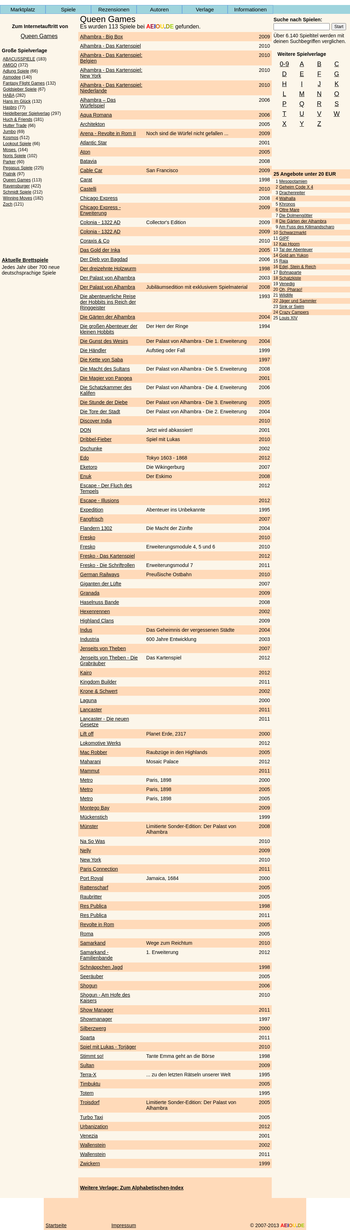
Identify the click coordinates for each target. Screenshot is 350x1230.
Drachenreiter (292, 192)
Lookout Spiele (17, 143)
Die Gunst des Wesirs (104, 341)
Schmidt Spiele (17, 192)
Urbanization (94, 1126)
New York (90, 860)
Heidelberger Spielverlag (26, 113)
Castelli (88, 189)
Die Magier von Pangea (106, 378)
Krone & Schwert (98, 691)
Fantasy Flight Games (23, 83)
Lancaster (91, 709)
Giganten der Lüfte (100, 584)
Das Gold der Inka (100, 250)
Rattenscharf (94, 887)
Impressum (123, 1225)
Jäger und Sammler (298, 300)
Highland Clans (97, 621)
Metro (86, 780)
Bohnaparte (290, 272)
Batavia (88, 161)
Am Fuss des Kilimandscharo (306, 226)
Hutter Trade (15, 125)
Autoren (159, 9)
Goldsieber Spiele (20, 89)
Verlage (205, 9)
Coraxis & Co (94, 241)
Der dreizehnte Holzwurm (108, 268)
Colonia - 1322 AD (100, 222)
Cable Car (91, 170)
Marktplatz (22, 9)
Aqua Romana (96, 115)
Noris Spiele (14, 155)
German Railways (99, 574)
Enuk (85, 476)
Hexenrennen (95, 611)
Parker (9, 161)
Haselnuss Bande (99, 602)
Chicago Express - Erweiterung (100, 210)
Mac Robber (93, 752)
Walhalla (287, 198)
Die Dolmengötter (295, 215)
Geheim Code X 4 (296, 187)
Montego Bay (95, 808)
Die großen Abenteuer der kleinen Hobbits (108, 329)
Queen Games (39, 36)
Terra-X (88, 1074)
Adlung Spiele (16, 71)
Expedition (91, 510)
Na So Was (92, 841)
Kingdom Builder (98, 682)
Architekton (92, 124)
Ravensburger (16, 186)
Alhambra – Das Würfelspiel (98, 102)
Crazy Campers (294, 312)
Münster (89, 826)
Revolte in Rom (97, 924)
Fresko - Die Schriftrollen (107, 565)
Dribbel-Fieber (96, 439)
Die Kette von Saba (101, 359)
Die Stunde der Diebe (104, 402)
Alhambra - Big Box (101, 36)
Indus (86, 630)
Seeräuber (91, 976)
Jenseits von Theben (103, 648)
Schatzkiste (290, 278)
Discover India (96, 421)
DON (85, 430)
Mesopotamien (293, 181)
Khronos (287, 204)
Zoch (7, 204)
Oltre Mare (289, 209)
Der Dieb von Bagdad (104, 259)
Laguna (88, 700)
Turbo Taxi (91, 1117)
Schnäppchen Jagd (101, 967)
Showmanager (96, 1019)
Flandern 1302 (96, 528)
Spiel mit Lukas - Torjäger (108, 1047)
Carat (86, 179)
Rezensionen (113, 9)
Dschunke (91, 448)
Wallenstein (93, 1145)
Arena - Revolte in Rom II (108, 133)
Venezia (89, 1136)
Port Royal (91, 878)
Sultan (87, 1065)
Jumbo (9, 131)
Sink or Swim (291, 306)
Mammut (89, 771)
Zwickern (90, 1163)
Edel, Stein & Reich (297, 266)
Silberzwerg (93, 1028)
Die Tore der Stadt (100, 411)
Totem (87, 1093)
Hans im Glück (17, 101)
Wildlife (286, 295)
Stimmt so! (92, 1056)
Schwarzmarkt (292, 232)
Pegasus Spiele (17, 167)
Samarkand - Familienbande (96, 955)
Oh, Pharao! (290, 289)
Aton (85, 152)
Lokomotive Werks (100, 743)
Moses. (10, 149)
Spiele (68, 9)
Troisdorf (90, 1102)
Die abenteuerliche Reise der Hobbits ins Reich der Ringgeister (108, 302)
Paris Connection (99, 869)
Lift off (87, 734)
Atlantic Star (93, 142)
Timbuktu (90, 1084)
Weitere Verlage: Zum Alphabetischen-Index (132, 1188)
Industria (89, 639)
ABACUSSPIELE (19, 59)
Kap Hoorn (289, 244)
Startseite (56, 1225)
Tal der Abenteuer (296, 249)
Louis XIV (288, 318)
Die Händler (93, 350)
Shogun (88, 985)
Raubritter (91, 897)
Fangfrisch (91, 519)
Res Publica (93, 906)
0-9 (284, 64)
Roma (86, 934)
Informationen (250, 9)
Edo (84, 458)
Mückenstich (94, 817)
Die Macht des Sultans (105, 369)
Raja (283, 261)
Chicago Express (99, 198)
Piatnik (9, 173)
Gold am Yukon (293, 255)
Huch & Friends (17, 119)
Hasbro (10, 107)
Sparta (87, 1037)
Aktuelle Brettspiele (25, 260)
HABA (8, 95)
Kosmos (10, 137)
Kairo (86, 672)
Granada (89, 593)
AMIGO (10, 65)
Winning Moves (17, 198)
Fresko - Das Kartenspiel (107, 556)
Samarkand (93, 943)
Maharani (90, 761)
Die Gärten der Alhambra (303, 221)
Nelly (85, 850)
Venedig (287, 283)
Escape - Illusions (99, 500)
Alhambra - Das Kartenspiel (110, 46)
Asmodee (12, 77)
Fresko (87, 537)
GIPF (284, 238)
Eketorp (88, 467)
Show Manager (96, 1010)
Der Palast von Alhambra (107, 278)
